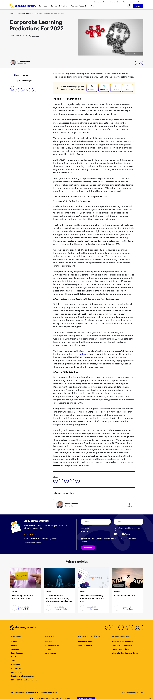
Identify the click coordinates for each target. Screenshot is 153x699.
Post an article (128, 2)
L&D (90, 531)
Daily (117, 534)
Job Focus (85, 528)
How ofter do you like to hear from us (127, 529)
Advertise (140, 2)
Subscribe (88, 548)
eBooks (14, 645)
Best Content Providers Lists (22, 676)
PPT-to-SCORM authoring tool (24, 680)
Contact (48, 649)
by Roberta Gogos (127, 609)
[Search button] (129, 6)
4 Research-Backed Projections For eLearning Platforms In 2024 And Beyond (59, 598)
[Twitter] (114, 627)
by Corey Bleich (23, 609)
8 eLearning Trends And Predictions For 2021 (22, 597)
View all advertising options (125, 653)
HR (84, 531)
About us (48, 641)
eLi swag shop (50, 653)
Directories (15, 664)
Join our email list (100, 2)
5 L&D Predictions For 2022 (126, 595)
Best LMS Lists (16, 672)
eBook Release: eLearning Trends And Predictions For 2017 (92, 598)
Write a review (115, 2)
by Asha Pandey (92, 609)
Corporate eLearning (23, 13)
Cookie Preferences (49, 693)
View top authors (85, 645)
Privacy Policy (33, 693)
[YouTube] (127, 627)
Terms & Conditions (17, 693)
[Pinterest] (134, 627)
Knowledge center (52, 645)
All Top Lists (16, 668)
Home (11, 13)
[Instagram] (140, 627)
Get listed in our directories (122, 641)
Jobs (13, 661)
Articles (14, 641)
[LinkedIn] (121, 627)
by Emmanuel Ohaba (59, 609)
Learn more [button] (93, 541)
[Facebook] (107, 627)
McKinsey (83, 354)
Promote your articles (120, 649)
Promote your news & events (123, 645)
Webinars (15, 649)
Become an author (85, 641)
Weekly (126, 534)
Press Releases (17, 653)
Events (14, 657)
